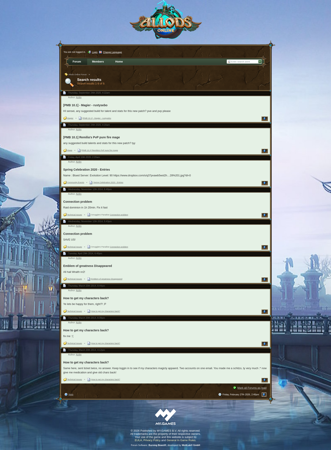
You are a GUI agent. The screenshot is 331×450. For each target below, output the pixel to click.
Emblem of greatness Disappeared (87, 266)
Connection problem (77, 201)
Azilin (78, 97)
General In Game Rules (181, 440)
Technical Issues (74, 214)
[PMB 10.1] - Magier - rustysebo (85, 105)
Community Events (75, 182)
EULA (138, 440)
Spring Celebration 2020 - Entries (86, 169)
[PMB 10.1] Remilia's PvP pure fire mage (91, 137)
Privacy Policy (152, 440)
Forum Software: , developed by (165, 445)
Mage (69, 150)
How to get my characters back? (86, 298)
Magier (70, 118)
